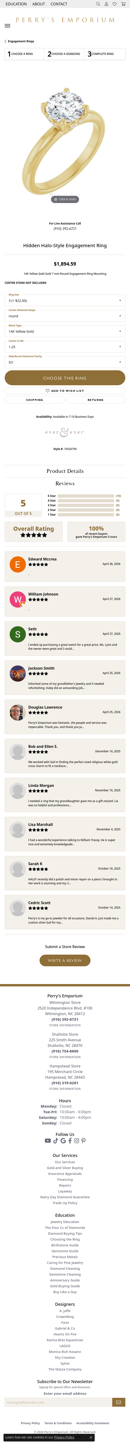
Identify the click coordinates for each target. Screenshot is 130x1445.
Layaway (65, 1191)
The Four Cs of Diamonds (65, 1227)
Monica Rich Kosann (65, 1351)
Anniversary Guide (65, 1280)
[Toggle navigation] (7, 25)
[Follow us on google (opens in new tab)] (63, 1141)
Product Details (65, 471)
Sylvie (64, 1363)
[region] (65, 144)
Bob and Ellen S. (43, 746)
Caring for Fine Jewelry (65, 1262)
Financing (65, 1179)
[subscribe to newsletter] (118, 1402)
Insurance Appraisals (65, 1173)
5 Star (52, 496)
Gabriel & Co (65, 1328)
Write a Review (65, 960)
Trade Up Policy (65, 1203)
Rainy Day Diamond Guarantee (65, 1197)
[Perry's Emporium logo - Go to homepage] (65, 18)
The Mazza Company (65, 1369)
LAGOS (65, 1346)
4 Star (52, 501)
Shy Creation (65, 1357)
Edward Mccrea (42, 559)
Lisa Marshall (40, 824)
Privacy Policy (30, 1423)
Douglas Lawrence (45, 707)
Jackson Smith (41, 668)
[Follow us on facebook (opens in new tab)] (70, 1141)
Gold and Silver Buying (65, 1168)
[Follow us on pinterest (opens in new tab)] (83, 1141)
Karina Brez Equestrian (65, 1340)
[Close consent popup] (91, 1437)
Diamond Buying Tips (65, 1233)
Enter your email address (65, 1393)
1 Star (52, 515)
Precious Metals (65, 1257)
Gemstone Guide (64, 1251)
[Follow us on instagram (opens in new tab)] (76, 1141)
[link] (58, 4)
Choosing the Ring (65, 1239)
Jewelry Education (65, 1222)
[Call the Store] (65, 1019)
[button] (16, 4)
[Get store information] (65, 1025)
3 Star (52, 505)
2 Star (52, 510)
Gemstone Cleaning (65, 1274)
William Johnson (43, 594)
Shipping (34, 400)
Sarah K (35, 863)
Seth (32, 629)
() (118, 496)
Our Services (65, 1162)
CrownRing (65, 1316)
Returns (96, 400)
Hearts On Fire (64, 1334)
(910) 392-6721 (65, 228)
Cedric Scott (39, 902)
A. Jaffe (65, 1311)
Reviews (65, 483)
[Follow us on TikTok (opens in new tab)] (55, 1141)
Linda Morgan (41, 785)
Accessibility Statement (92, 1423)
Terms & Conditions (58, 1423)
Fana (65, 1322)
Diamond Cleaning (65, 1268)
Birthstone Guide (65, 1245)
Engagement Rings (21, 41)
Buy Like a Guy (65, 1292)
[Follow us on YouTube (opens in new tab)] (48, 1141)
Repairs (65, 1185)
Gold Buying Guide (65, 1286)
